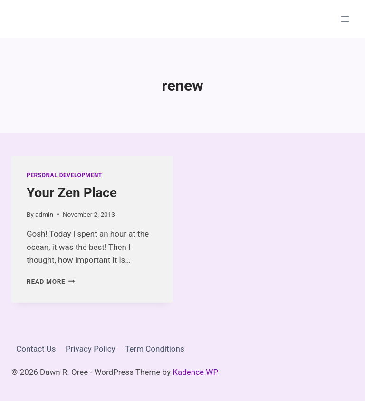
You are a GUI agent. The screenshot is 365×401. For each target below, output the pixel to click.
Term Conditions (154, 348)
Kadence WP (195, 372)
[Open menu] (345, 18)
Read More (51, 281)
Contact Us (36, 348)
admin (44, 214)
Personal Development (64, 175)
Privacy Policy (90, 348)
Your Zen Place (72, 192)
